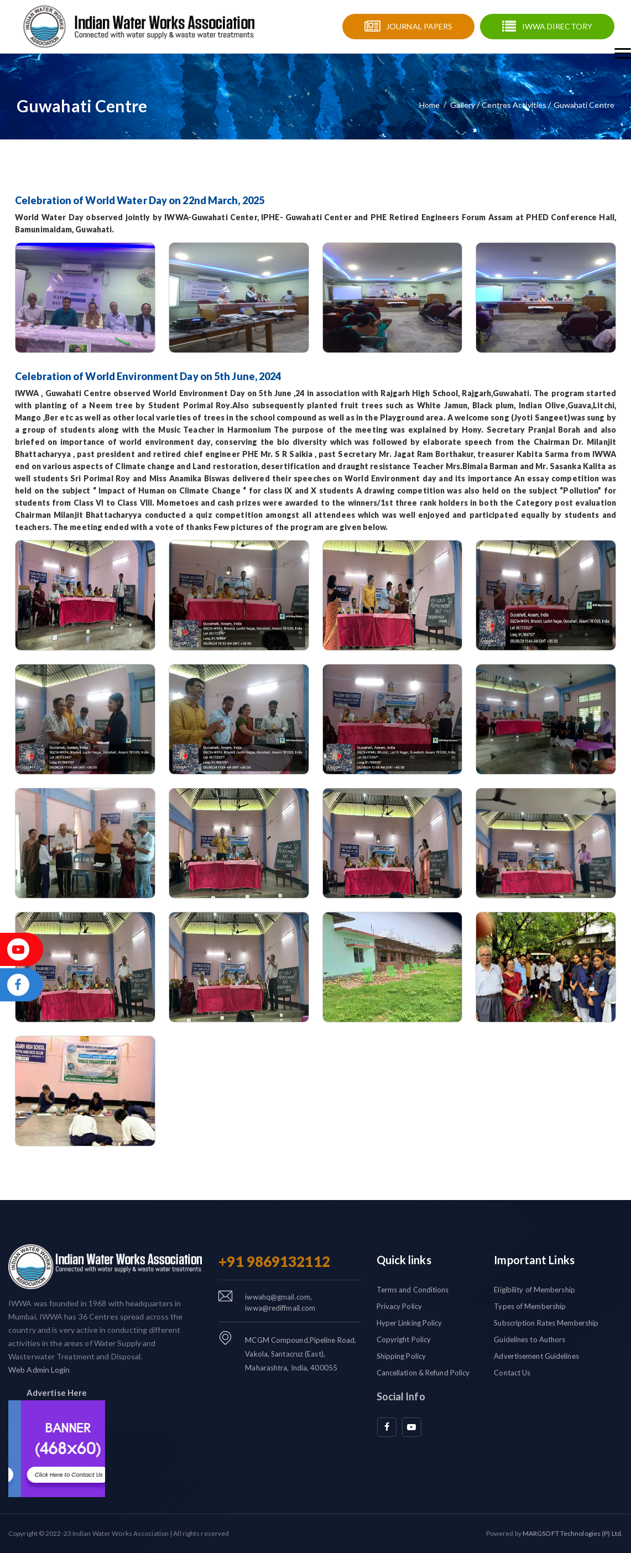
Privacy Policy (399, 1306)
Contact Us (512, 1372)
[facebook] (387, 1427)
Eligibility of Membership (534, 1289)
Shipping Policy (401, 1356)
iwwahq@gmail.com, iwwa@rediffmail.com (280, 1302)
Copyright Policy (404, 1339)
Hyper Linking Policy (409, 1322)
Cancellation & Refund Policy (423, 1372)
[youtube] (411, 1427)
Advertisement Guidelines (536, 1356)
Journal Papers (419, 26)
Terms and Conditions (413, 1289)
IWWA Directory (557, 26)
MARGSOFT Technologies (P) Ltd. (573, 1533)
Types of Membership (530, 1306)
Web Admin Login (39, 1369)
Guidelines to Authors (529, 1339)
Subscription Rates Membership (546, 1322)
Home (429, 105)
